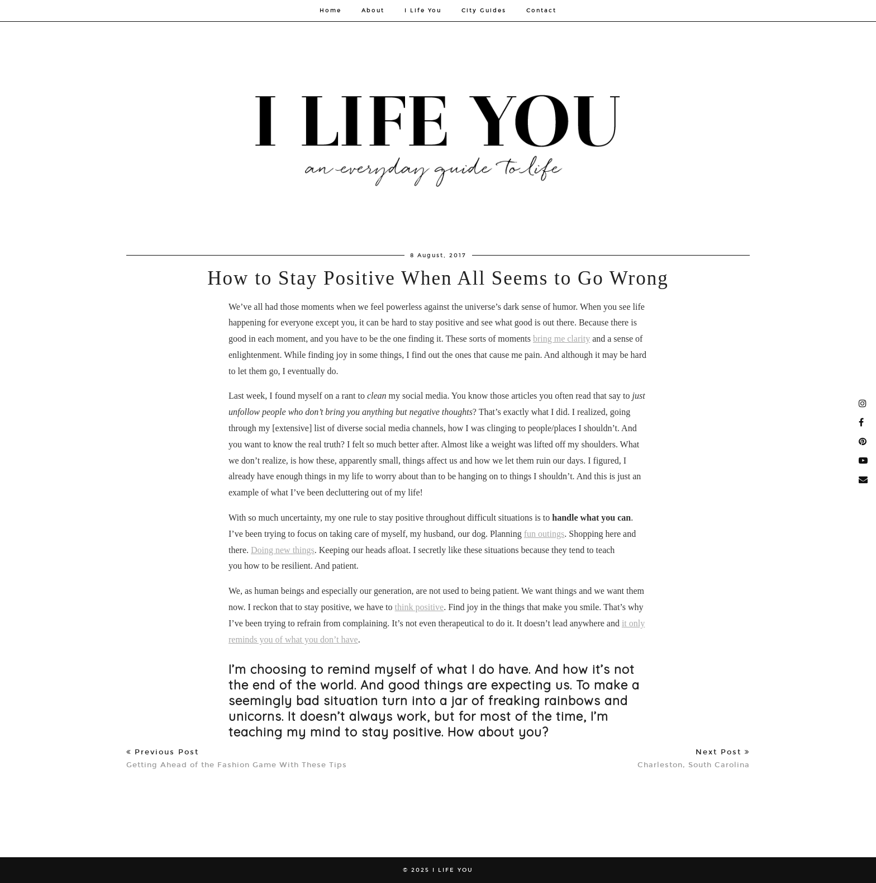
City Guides (483, 10)
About (372, 10)
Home (330, 10)
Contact (541, 10)
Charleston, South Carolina (693, 758)
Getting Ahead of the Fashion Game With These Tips (236, 758)
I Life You (422, 10)
